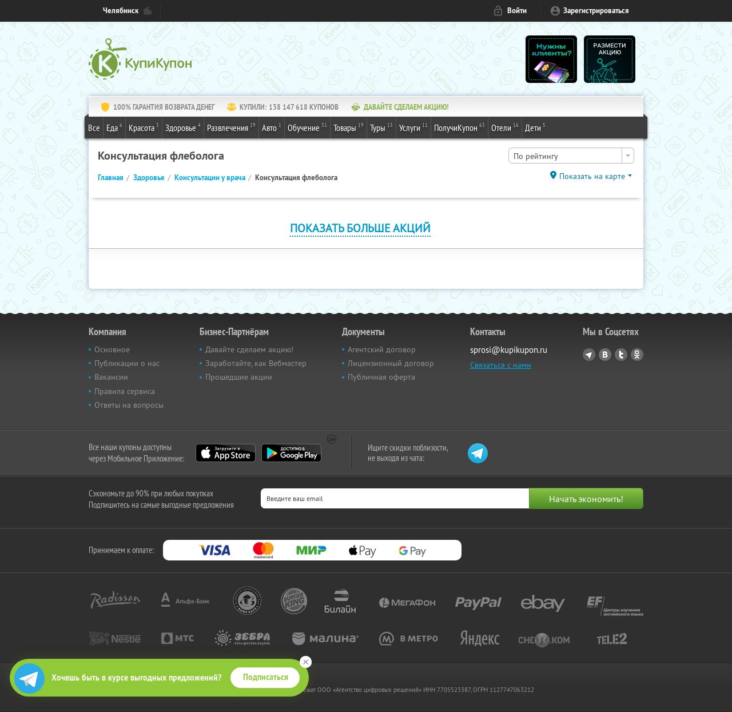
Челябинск (120, 10)
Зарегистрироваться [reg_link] (596, 10)
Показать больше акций (360, 228)
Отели (505, 127)
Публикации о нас (127, 363)
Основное (112, 349)
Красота (144, 127)
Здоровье (183, 127)
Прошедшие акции (238, 377)
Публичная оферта (381, 377)
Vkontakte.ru (605, 354)
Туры (381, 127)
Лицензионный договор (391, 363)
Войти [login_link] (517, 10)
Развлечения (231, 127)
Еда (114, 127)
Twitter (621, 354)
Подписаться (265, 677)
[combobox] (571, 156)
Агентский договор (382, 349)
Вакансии (111, 377)
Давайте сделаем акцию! (249, 349)
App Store (226, 453)
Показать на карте (592, 176)
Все (94, 127)
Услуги (413, 127)
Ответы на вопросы (129, 405)
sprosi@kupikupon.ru (508, 349)
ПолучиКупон (459, 127)
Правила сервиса (124, 391)
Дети (535, 127)
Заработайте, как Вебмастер (256, 363)
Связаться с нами (500, 365)
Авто (271, 127)
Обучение (307, 127)
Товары (348, 127)
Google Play (291, 453)
